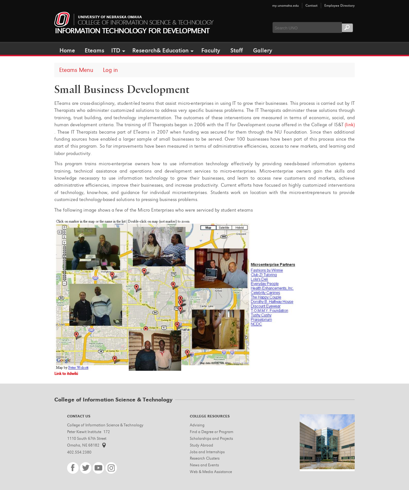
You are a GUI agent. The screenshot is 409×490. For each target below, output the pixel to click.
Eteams (94, 50)
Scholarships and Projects (211, 438)
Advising (197, 425)
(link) (350, 125)
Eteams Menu (76, 70)
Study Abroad (201, 445)
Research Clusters (205, 458)
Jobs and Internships (207, 451)
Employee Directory (339, 6)
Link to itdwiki (66, 373)
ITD (115, 50)
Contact (311, 6)
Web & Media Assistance (211, 471)
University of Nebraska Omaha (110, 17)
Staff (236, 50)
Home (67, 50)
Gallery (262, 50)
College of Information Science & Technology (145, 22)
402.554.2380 (79, 452)
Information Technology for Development (132, 31)
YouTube (98, 468)
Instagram (111, 468)
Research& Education (160, 50)
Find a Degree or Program (211, 431)
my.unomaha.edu (285, 6)
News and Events (204, 465)
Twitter (85, 468)
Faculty (210, 50)
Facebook (73, 468)
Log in (110, 70)
